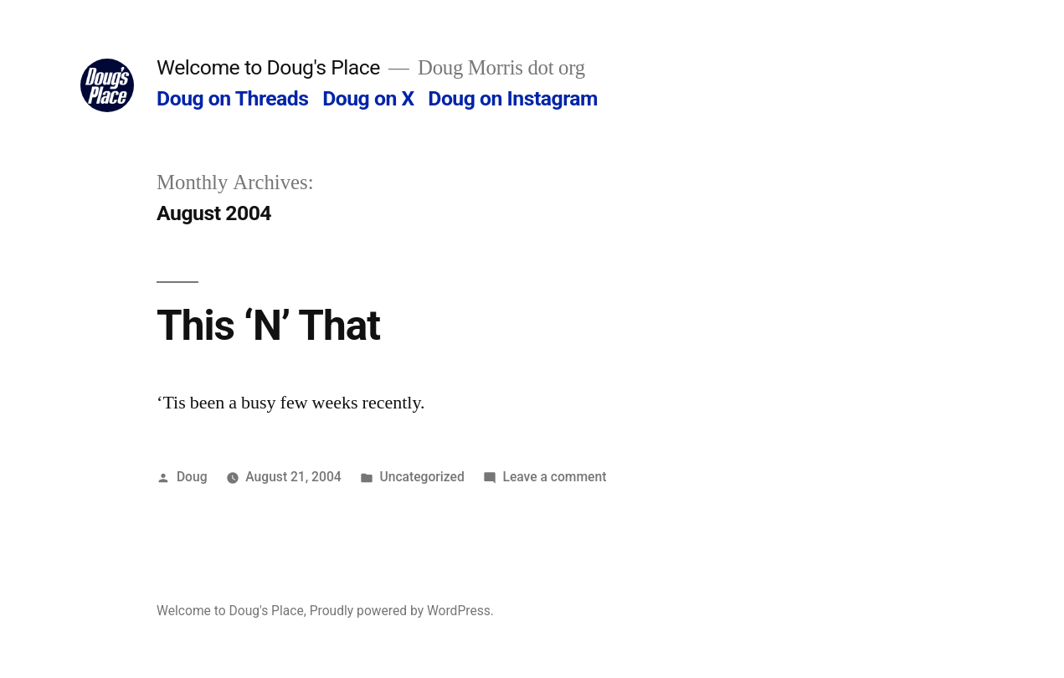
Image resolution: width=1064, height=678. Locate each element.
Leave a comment (555, 477)
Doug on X (368, 98)
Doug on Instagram (513, 98)
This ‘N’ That (268, 325)
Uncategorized (421, 477)
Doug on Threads (232, 98)
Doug (192, 477)
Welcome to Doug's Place (268, 67)
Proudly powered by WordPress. (402, 611)
